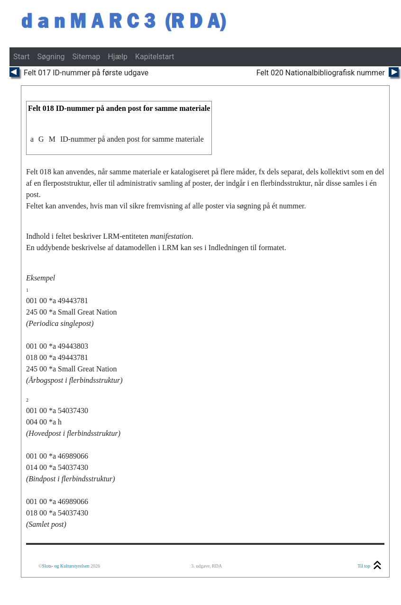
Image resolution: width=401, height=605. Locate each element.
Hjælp (118, 56)
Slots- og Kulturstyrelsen (66, 566)
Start (21, 56)
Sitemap (86, 56)
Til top (363, 566)
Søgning (50, 56)
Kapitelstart (154, 56)
